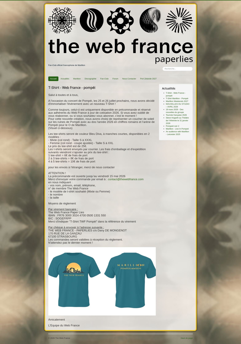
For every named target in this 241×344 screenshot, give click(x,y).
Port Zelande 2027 (148, 79)
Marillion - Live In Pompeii (177, 129)
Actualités (65, 79)
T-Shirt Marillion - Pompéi (177, 98)
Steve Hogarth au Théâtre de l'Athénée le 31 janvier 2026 (177, 120)
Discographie (90, 79)
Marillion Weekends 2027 (177, 101)
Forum (115, 79)
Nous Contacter (129, 79)
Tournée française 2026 (176, 115)
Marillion (77, 79)
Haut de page (187, 338)
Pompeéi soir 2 (172, 126)
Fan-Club (104, 79)
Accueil (53, 79)
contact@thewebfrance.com (126, 179)
